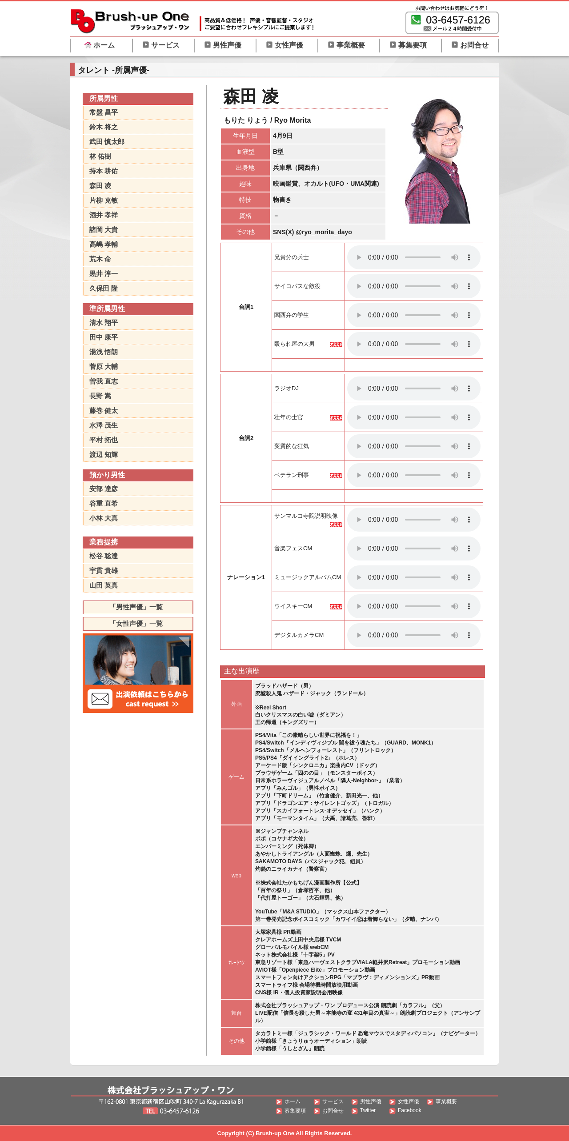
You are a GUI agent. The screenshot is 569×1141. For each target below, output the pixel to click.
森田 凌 (100, 185)
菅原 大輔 (103, 366)
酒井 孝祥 (103, 215)
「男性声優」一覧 (136, 607)
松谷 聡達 (103, 556)
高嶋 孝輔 (103, 244)
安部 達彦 (103, 488)
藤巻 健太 (103, 410)
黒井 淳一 (103, 273)
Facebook (409, 1110)
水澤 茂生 (103, 425)
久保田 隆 (103, 288)
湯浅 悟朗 (103, 352)
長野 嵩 (100, 396)
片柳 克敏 (103, 200)
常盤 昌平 (103, 112)
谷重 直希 (103, 503)
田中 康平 (103, 337)
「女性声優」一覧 (136, 623)
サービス (161, 45)
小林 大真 (103, 518)
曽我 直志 (103, 381)
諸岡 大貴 (103, 229)
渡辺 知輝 (103, 454)
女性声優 (284, 45)
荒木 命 (100, 259)
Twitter (368, 1110)
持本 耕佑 (103, 171)
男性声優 (222, 45)
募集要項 (408, 45)
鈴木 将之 (103, 127)
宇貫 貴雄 (103, 570)
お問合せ (470, 45)
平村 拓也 (103, 440)
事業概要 (346, 45)
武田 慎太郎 (106, 141)
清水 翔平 (103, 322)
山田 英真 (103, 585)
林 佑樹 (100, 156)
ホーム (99, 45)
